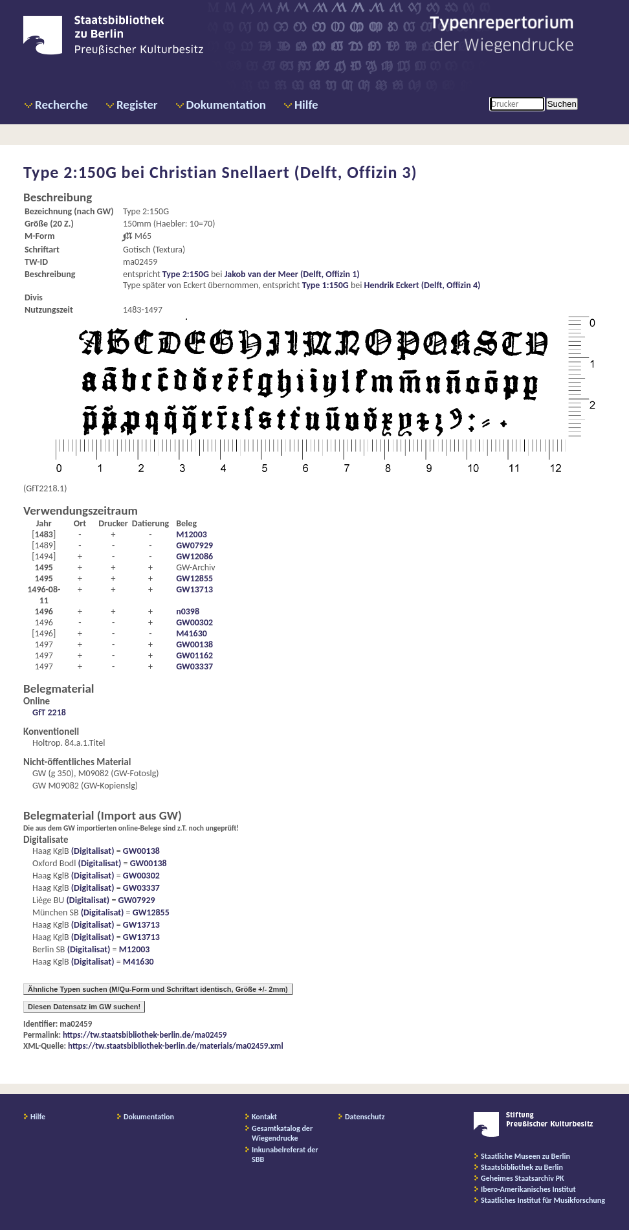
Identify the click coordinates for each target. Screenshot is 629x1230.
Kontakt (264, 1116)
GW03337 (194, 666)
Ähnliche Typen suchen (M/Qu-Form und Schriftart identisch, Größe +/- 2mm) (158, 989)
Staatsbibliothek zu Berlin (522, 1167)
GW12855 (194, 578)
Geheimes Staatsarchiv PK (522, 1178)
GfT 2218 (49, 712)
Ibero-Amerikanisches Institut (528, 1189)
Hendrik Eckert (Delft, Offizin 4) (422, 285)
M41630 (191, 633)
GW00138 (194, 644)
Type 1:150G (325, 285)
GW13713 (194, 589)
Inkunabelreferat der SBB (285, 1154)
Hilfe (306, 104)
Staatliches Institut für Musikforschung (543, 1200)
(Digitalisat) (92, 850)
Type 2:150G (185, 274)
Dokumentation (226, 104)
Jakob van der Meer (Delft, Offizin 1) (292, 274)
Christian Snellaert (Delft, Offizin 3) (283, 172)
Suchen (562, 104)
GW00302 (194, 622)
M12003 (191, 534)
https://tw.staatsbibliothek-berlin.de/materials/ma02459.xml (175, 1046)
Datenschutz (365, 1116)
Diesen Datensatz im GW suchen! (84, 1007)
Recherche (61, 104)
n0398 (187, 611)
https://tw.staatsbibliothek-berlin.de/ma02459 (144, 1035)
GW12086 (194, 556)
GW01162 (194, 655)
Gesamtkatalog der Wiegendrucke (282, 1133)
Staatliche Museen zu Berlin (525, 1156)
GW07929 (194, 545)
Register (137, 104)
